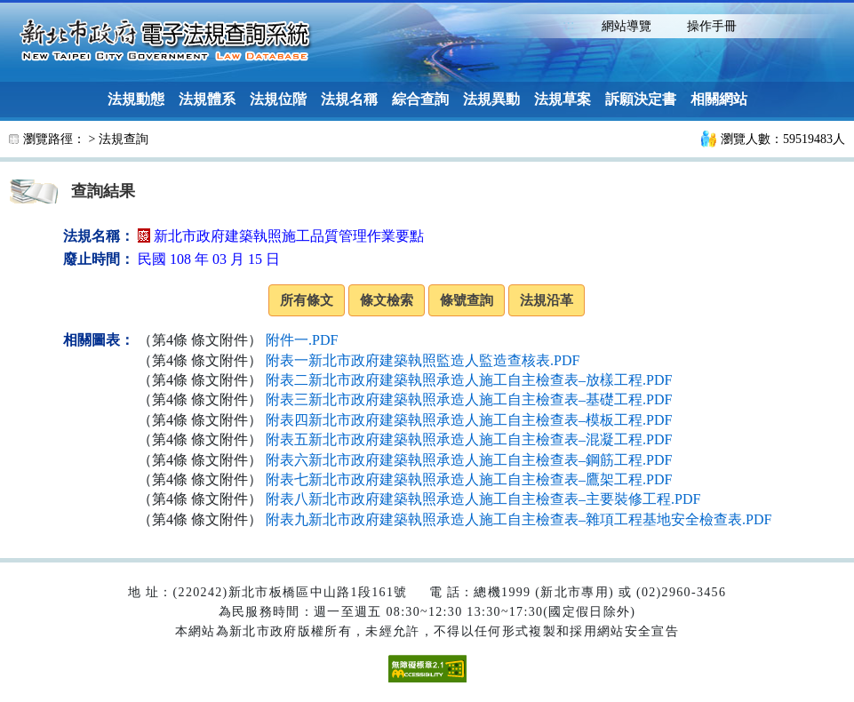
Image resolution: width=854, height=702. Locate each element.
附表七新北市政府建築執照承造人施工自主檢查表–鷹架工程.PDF (469, 479)
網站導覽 (626, 26)
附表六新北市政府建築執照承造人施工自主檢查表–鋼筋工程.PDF (469, 459)
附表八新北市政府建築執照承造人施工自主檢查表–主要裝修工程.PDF (483, 499)
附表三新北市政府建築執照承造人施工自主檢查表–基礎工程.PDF (469, 399)
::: (568, 24)
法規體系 (207, 99)
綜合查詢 (420, 99)
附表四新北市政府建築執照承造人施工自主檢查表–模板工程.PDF (469, 419)
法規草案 (562, 99)
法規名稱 (349, 99)
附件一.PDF (302, 339)
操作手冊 (712, 26)
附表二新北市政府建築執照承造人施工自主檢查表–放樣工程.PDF (469, 379)
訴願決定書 (640, 99)
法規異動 (491, 99)
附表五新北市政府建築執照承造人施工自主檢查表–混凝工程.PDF (469, 439)
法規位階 (278, 99)
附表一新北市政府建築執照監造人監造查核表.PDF (422, 360)
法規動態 (136, 99)
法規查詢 (123, 139)
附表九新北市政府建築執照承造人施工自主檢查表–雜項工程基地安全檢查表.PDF (518, 519)
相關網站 (718, 99)
